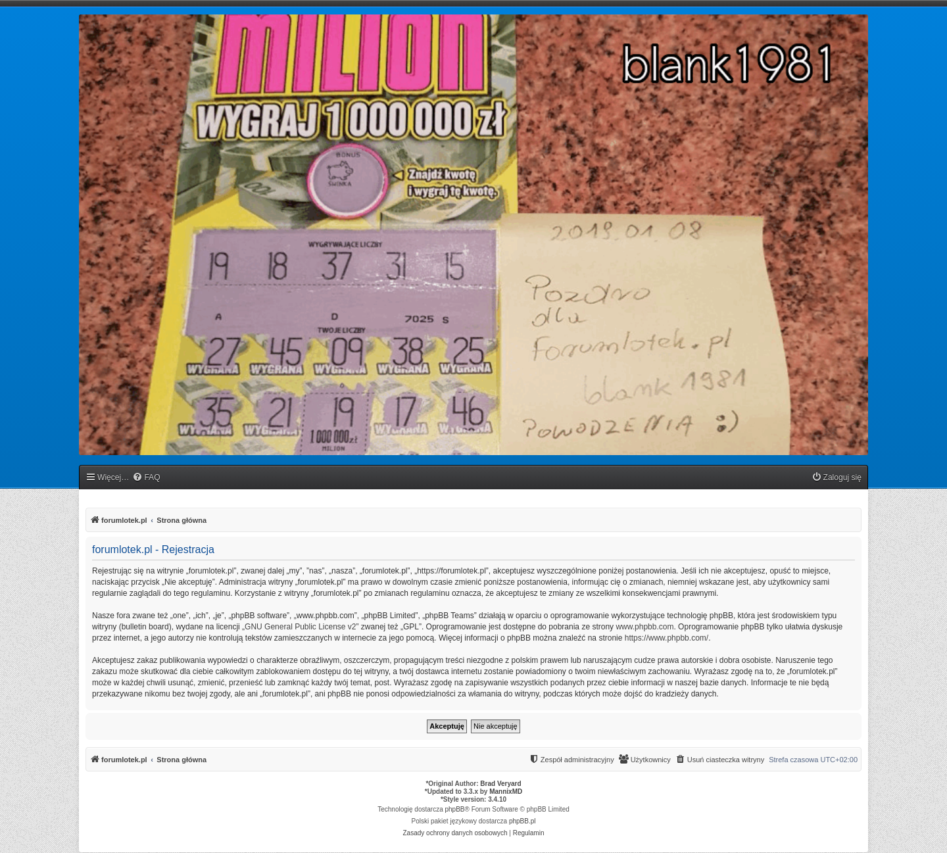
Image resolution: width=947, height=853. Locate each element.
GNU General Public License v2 (300, 626)
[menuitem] (146, 478)
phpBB (455, 809)
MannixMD (505, 791)
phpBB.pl (522, 821)
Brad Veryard (500, 783)
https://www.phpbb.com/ (666, 638)
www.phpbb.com (644, 626)
